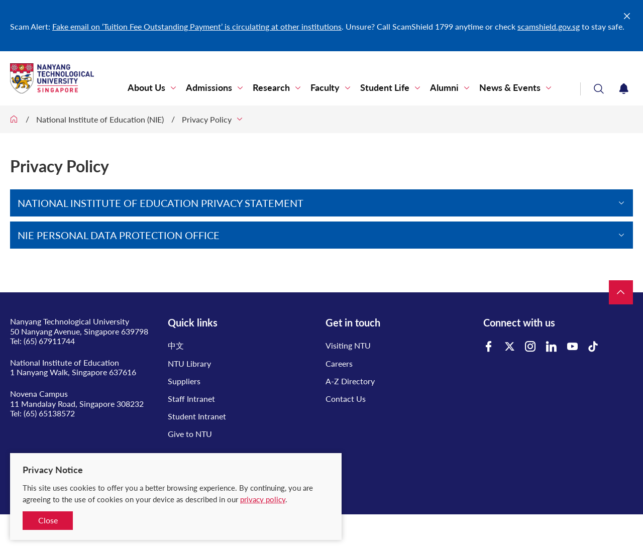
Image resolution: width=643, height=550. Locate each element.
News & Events (510, 87)
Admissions (209, 87)
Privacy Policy (207, 119)
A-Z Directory (350, 381)
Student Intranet (197, 416)
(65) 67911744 (49, 341)
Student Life (384, 87)
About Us (146, 87)
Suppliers (184, 381)
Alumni (444, 87)
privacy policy (262, 499)
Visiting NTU (348, 345)
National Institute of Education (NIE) (100, 119)
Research (271, 87)
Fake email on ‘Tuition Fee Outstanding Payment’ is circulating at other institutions (197, 26)
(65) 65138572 (49, 413)
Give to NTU (190, 433)
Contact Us (346, 398)
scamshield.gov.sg (548, 26)
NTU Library (189, 363)
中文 (176, 345)
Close (48, 520)
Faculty (325, 87)
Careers (339, 363)
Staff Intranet (191, 398)
